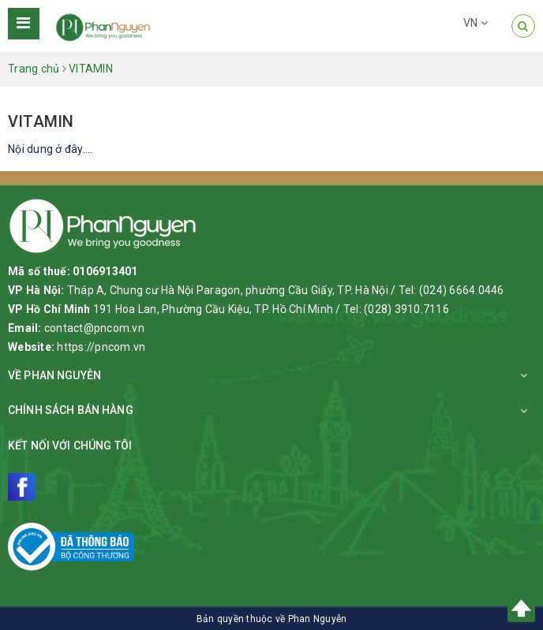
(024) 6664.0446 (461, 290)
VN (475, 23)
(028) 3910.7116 (406, 309)
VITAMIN (40, 121)
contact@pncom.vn (94, 328)
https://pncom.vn (101, 347)
